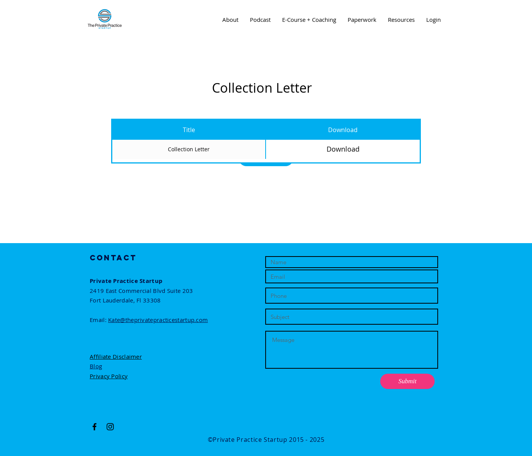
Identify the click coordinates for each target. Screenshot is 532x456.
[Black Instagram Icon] (110, 426)
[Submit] (407, 381)
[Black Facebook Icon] (94, 426)
